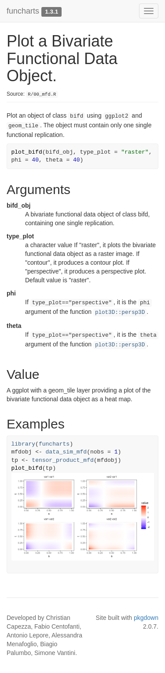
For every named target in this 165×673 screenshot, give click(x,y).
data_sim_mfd (66, 452)
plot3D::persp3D (120, 313)
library (23, 444)
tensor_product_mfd (62, 460)
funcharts (23, 11)
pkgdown (146, 617)
